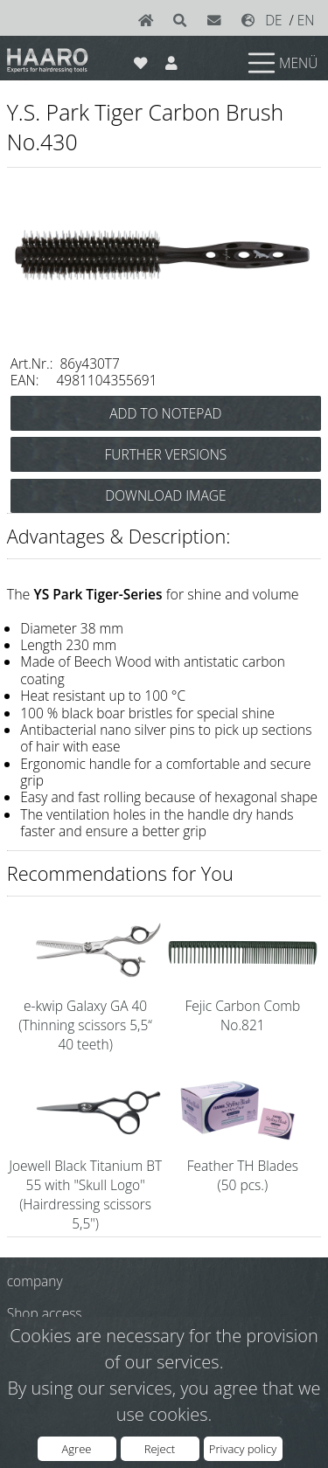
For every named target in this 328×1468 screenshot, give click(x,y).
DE (274, 20)
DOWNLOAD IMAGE (165, 495)
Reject (159, 1449)
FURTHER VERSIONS (166, 454)
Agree (77, 1449)
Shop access (44, 1313)
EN (306, 20)
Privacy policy (242, 1449)
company (35, 1281)
